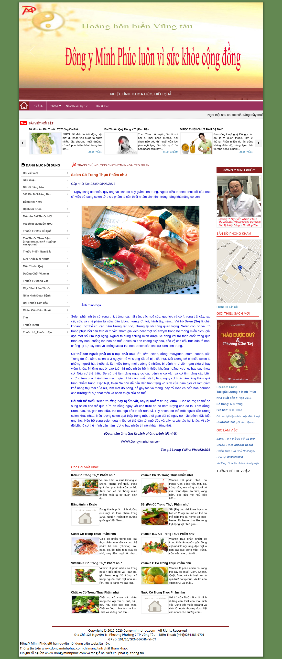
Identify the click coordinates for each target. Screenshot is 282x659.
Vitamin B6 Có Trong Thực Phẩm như (167, 475)
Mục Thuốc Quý (46, 266)
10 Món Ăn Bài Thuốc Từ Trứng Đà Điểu (54, 129)
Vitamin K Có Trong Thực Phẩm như (96, 563)
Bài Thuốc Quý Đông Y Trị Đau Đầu (126, 129)
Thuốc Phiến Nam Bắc (46, 251)
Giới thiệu (46, 180)
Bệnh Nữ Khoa (46, 209)
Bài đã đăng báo (46, 187)
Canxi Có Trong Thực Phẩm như (93, 534)
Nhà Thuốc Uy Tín (77, 106)
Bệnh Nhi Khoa (46, 201)
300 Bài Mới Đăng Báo (46, 194)
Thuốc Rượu (46, 324)
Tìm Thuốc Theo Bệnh (46, 241)
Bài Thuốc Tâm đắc (46, 302)
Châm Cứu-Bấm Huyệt (46, 310)
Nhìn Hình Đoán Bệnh (46, 295)
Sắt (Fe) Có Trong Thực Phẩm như (164, 504)
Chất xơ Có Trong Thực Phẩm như (95, 592)
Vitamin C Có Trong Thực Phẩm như (166, 563)
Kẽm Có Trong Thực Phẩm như (92, 475)
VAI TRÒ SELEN (139, 165)
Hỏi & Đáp (102, 106)
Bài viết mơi (46, 173)
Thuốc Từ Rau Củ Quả (46, 231)
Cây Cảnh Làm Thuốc (46, 288)
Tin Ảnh (38, 106)
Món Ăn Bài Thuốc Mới (46, 216)
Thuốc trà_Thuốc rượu (46, 332)
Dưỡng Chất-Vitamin (46, 273)
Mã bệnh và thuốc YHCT (46, 223)
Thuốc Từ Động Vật (46, 280)
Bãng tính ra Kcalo (84, 504)
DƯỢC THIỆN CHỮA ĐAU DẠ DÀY (201, 129)
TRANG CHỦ (85, 165)
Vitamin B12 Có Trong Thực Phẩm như (167, 534)
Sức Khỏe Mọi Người (46, 258)
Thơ (46, 317)
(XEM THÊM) (95, 152)
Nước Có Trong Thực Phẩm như (163, 592)
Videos (55, 105)
